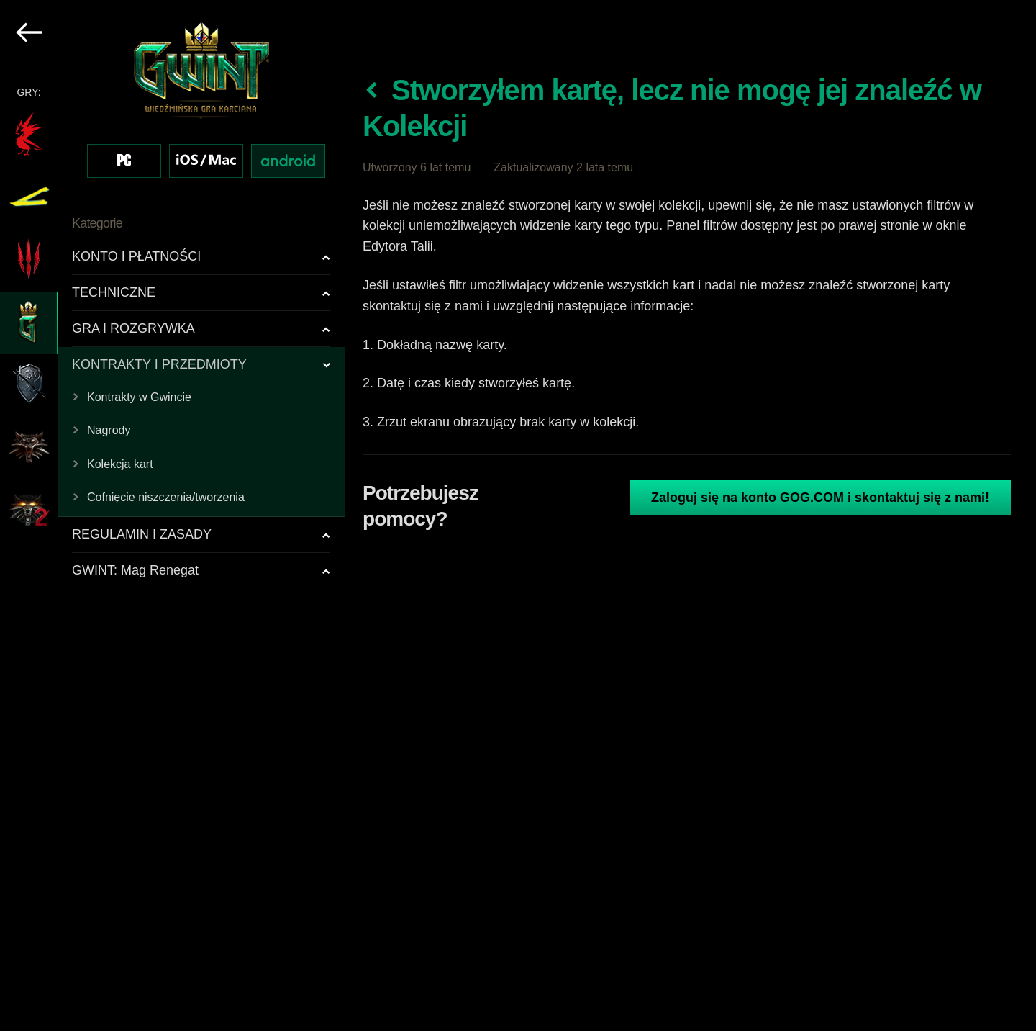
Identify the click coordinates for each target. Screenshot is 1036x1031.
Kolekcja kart (120, 464)
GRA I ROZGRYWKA (133, 328)
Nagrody (108, 430)
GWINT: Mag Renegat (135, 570)
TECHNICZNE (113, 292)
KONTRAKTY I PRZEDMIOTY (159, 364)
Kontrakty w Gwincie (139, 397)
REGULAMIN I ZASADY (142, 534)
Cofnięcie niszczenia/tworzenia (166, 497)
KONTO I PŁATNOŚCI (136, 256)
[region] (173, 515)
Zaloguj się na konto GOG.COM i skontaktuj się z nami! (820, 497)
